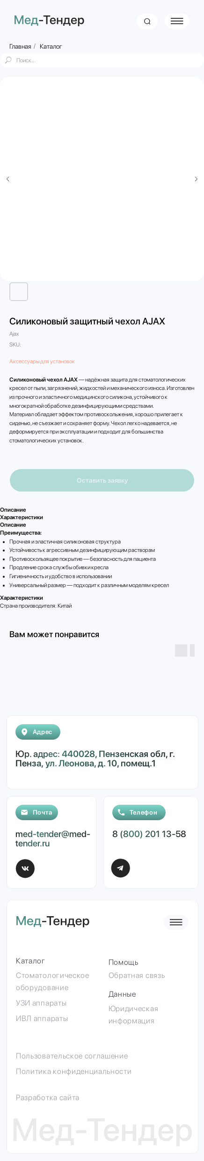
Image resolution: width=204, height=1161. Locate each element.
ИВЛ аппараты (42, 1018)
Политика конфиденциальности (73, 1071)
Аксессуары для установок (42, 361)
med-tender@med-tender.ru (52, 839)
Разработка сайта (48, 1097)
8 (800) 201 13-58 (149, 834)
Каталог (51, 46)
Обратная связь (137, 975)
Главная (20, 46)
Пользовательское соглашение (72, 1055)
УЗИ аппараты (41, 1002)
